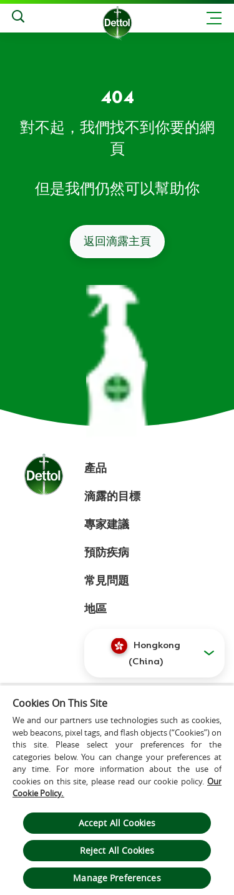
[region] (117, 789)
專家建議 (106, 524)
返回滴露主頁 (117, 241)
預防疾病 (106, 552)
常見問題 (106, 580)
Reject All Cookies (117, 850)
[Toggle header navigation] (214, 18)
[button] (154, 653)
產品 (95, 468)
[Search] (18, 18)
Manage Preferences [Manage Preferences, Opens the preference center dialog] (117, 878)
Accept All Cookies (117, 823)
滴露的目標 (112, 496)
